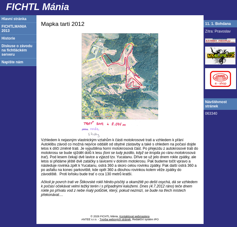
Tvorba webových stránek (115, 219)
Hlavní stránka (14, 19)
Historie (8, 38)
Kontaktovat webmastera (134, 216)
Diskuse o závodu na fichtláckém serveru (17, 50)
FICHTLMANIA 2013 (14, 28)
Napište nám (12, 62)
